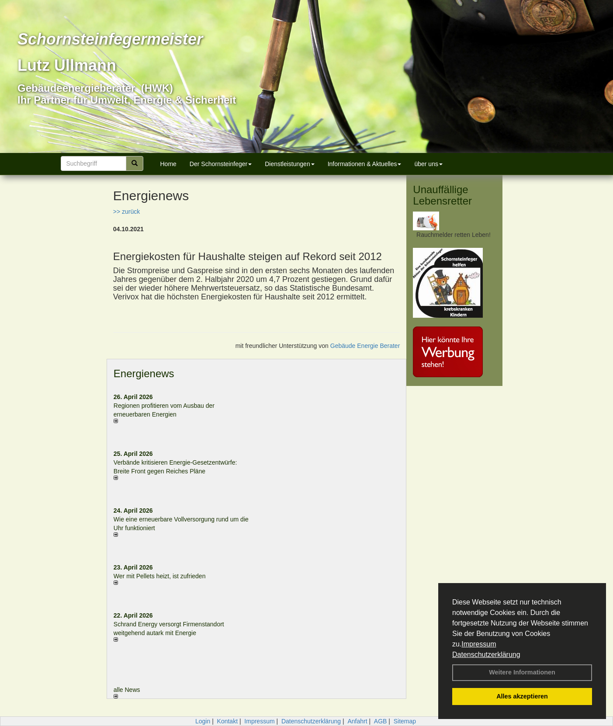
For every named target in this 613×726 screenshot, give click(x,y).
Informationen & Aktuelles (365, 163)
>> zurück (126, 211)
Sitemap (405, 721)
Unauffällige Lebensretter (442, 195)
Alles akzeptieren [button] (522, 696)
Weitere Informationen (522, 672)
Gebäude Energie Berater (365, 345)
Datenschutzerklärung (486, 654)
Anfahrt (357, 721)
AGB (380, 721)
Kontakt (227, 721)
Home (168, 163)
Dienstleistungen (290, 163)
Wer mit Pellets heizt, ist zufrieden (160, 576)
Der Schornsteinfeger (221, 163)
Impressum (478, 644)
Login (202, 721)
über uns (428, 163)
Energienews (144, 373)
